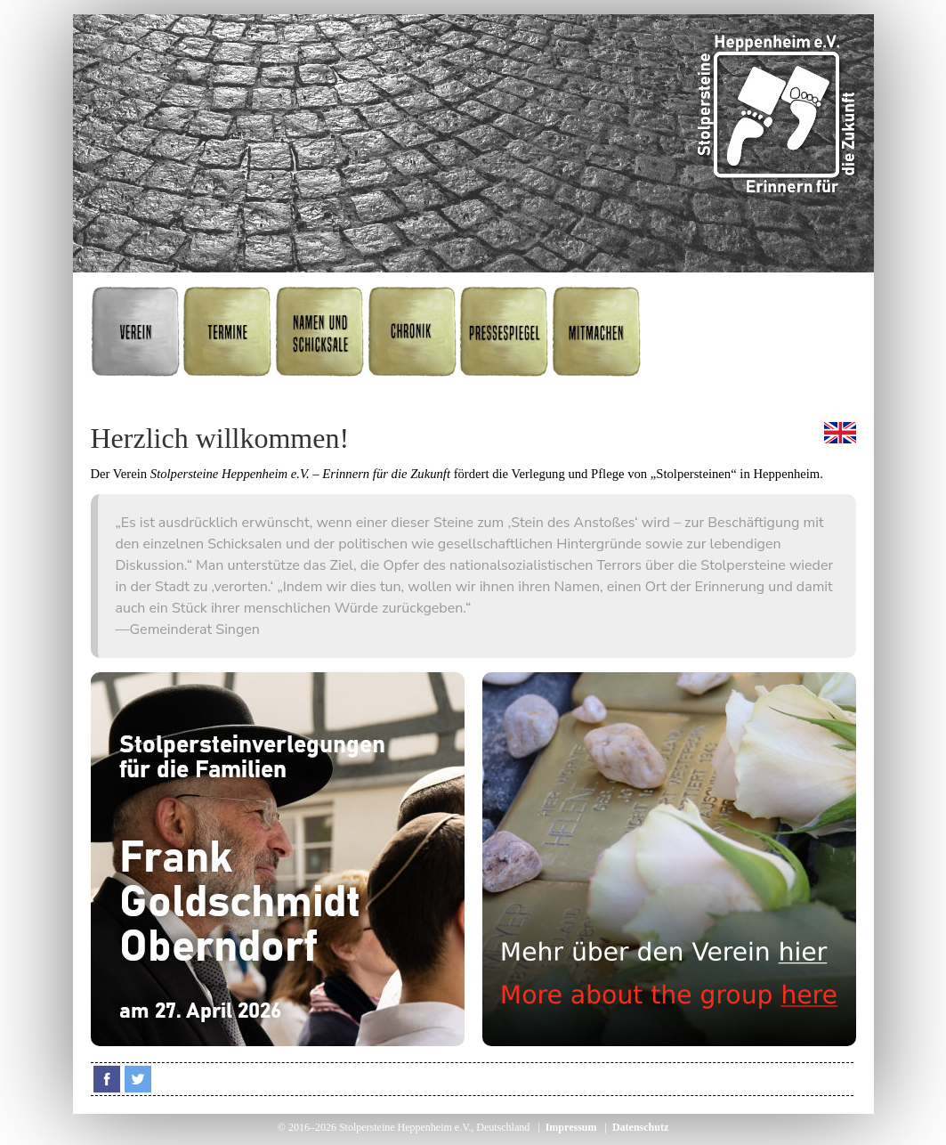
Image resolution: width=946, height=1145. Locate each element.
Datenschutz (640, 1127)
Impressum (571, 1127)
